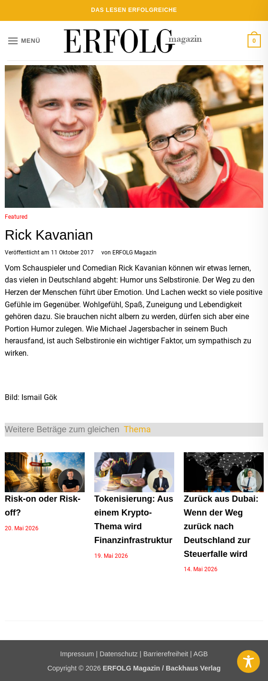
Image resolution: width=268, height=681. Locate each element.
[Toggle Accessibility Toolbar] (248, 661)
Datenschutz (118, 654)
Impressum (77, 654)
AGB (200, 654)
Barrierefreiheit (165, 654)
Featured (16, 217)
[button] (23, 40)
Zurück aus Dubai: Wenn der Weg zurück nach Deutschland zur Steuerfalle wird (221, 526)
